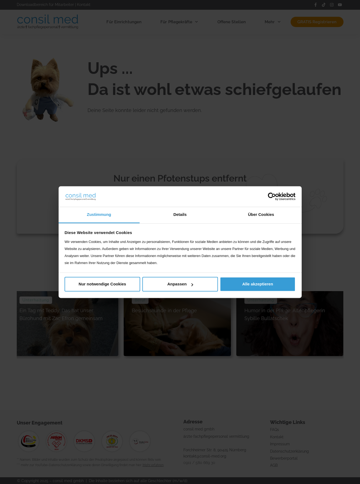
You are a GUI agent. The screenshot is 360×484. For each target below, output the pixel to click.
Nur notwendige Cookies (102, 284)
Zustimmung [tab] (99, 214)
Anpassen (180, 284)
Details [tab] (180, 214)
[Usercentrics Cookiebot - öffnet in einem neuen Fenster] (271, 196)
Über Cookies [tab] (261, 214)
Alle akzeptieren (257, 284)
